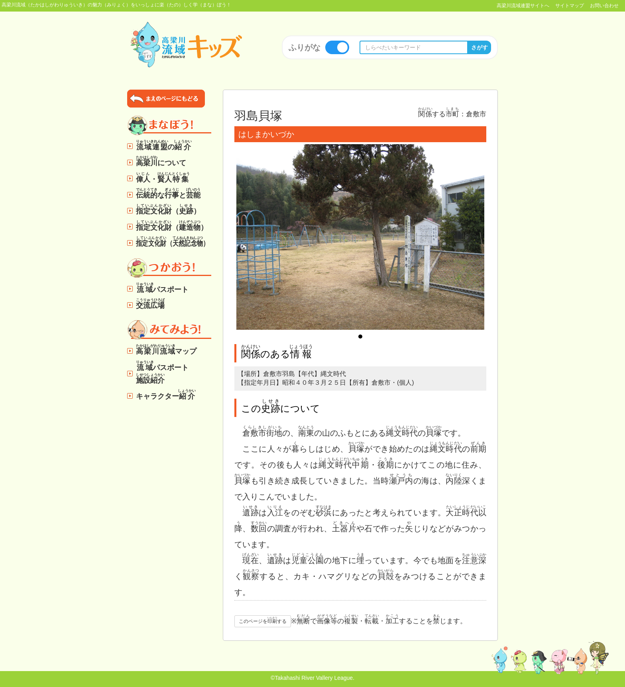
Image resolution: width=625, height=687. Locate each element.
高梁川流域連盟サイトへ (523, 5)
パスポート (162, 288)
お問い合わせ (604, 5)
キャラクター (166, 394)
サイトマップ (569, 5)
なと (168, 193)
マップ (166, 349)
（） (168, 209)
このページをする (263, 620)
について (161, 161)
